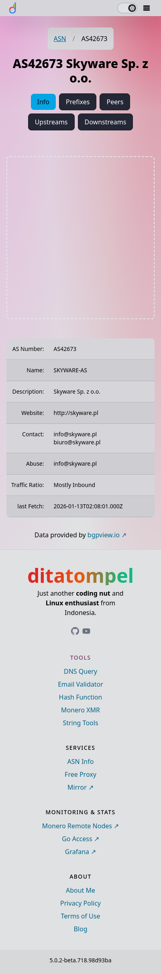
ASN (60, 38)
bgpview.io (104, 534)
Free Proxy (80, 774)
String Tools (80, 722)
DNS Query (80, 671)
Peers (114, 101)
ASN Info (80, 761)
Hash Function (80, 697)
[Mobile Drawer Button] (147, 8)
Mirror (77, 787)
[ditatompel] (12, 8)
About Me (80, 890)
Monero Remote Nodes (77, 825)
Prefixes (78, 101)
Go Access (77, 838)
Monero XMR (80, 710)
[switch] (127, 8)
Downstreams (105, 122)
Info (43, 101)
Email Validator (80, 684)
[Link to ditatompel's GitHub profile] (75, 631)
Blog (80, 928)
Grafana (77, 851)
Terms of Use (80, 916)
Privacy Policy (80, 903)
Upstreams (51, 122)
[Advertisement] (80, 237)
